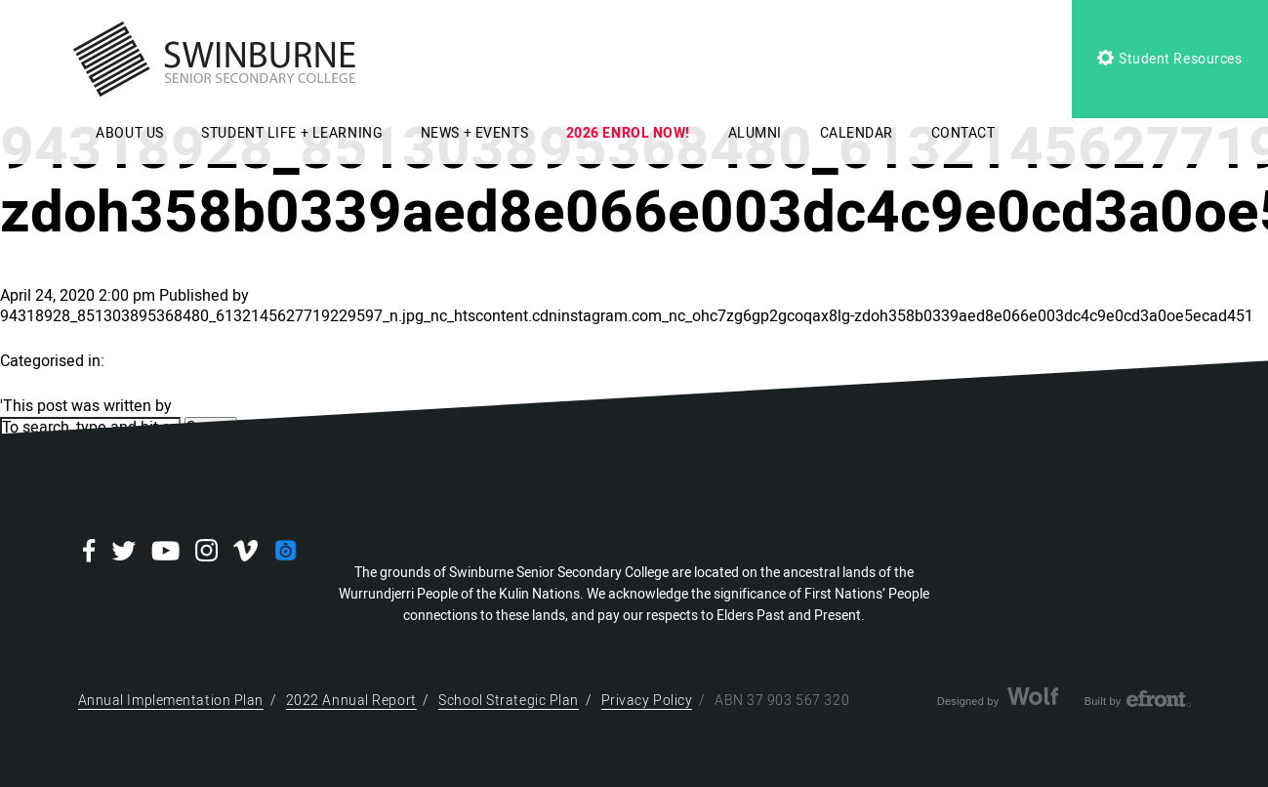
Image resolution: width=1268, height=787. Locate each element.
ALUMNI (755, 133)
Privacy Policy (647, 700)
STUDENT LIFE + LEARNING (292, 133)
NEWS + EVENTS (474, 133)
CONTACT (963, 133)
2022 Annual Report (351, 700)
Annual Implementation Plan (171, 700)
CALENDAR (856, 133)
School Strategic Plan (508, 700)
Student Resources (1169, 59)
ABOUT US (129, 133)
